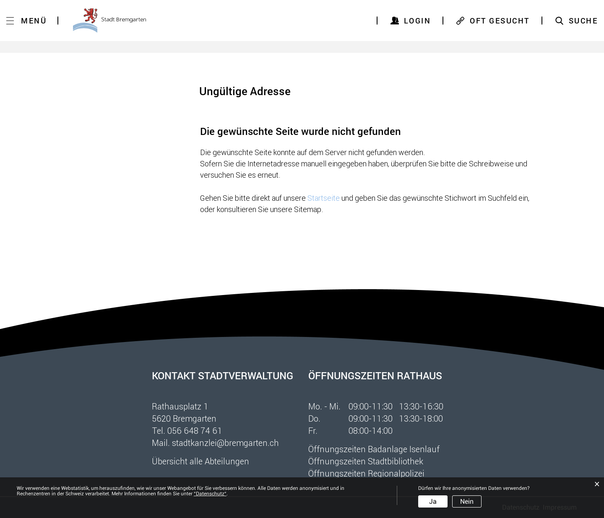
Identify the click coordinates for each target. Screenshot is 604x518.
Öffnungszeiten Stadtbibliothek (365, 461)
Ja (433, 501)
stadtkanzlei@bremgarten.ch (225, 442)
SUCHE (583, 20)
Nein (467, 501)
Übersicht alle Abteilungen (200, 461)
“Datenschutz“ (210, 494)
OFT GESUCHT (500, 20)
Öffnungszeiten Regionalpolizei (366, 473)
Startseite (323, 198)
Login (417, 20)
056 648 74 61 (194, 430)
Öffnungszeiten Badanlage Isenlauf (374, 448)
